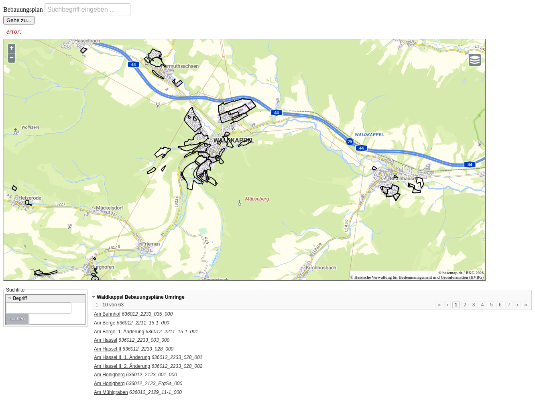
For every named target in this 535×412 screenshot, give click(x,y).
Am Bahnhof (107, 314)
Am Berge (104, 323)
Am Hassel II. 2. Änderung (122, 366)
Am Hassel (105, 340)
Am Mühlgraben (111, 392)
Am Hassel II (107, 349)
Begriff (17, 298)
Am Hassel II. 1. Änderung (122, 357)
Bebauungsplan (24, 9)
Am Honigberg (109, 374)
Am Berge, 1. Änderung (119, 331)
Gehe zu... (18, 20)
